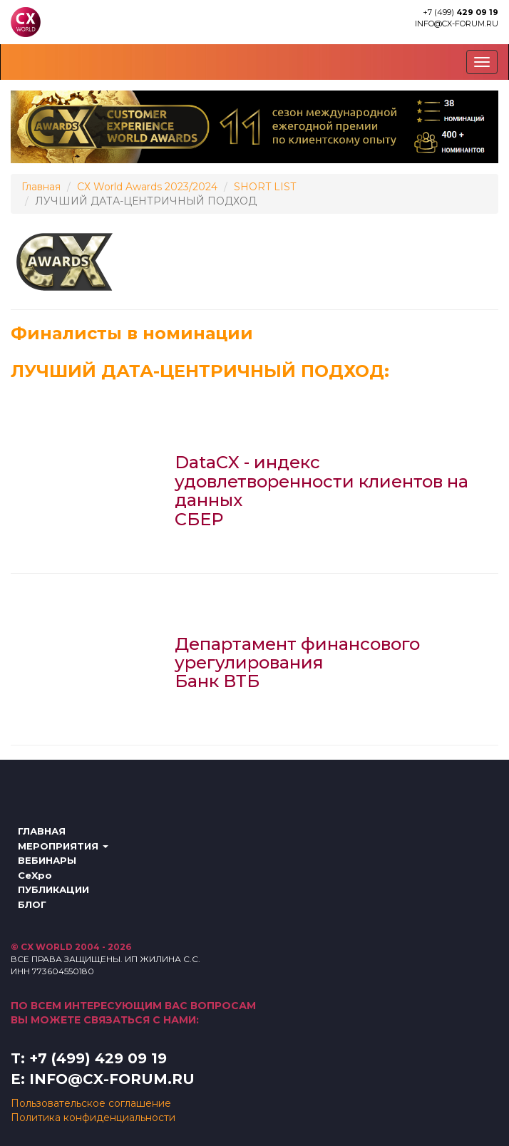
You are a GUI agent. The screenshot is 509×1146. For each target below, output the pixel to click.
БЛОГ (32, 904)
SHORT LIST (265, 186)
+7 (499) (460, 12)
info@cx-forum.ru (456, 24)
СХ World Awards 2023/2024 (147, 186)
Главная (41, 186)
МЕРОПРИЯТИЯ (63, 846)
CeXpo (35, 875)
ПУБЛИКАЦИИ (53, 889)
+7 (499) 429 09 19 (98, 1058)
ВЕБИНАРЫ (47, 860)
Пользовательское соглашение (91, 1103)
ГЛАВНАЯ (42, 831)
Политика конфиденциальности (93, 1117)
